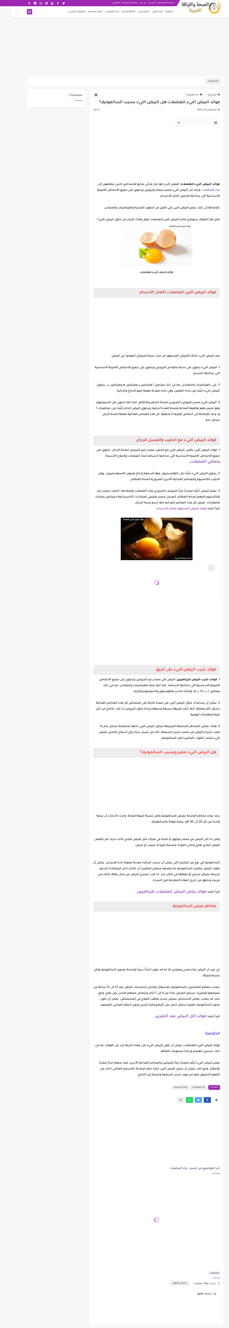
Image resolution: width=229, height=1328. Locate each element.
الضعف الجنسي (66, 12)
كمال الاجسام (84, 12)
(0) (85, 110)
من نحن (132, 3)
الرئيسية (203, 95)
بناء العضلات (101, 12)
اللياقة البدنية (118, 12)
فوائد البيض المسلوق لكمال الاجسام (171, 508)
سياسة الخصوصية (155, 3)
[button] (196, 1100)
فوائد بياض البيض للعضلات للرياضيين (161, 892)
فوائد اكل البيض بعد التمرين (170, 1016)
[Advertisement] (114, 49)
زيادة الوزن (146, 12)
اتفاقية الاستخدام (119, 3)
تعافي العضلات (193, 462)
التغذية (158, 12)
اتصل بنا (141, 3)
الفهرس (105, 3)
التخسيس (132, 12)
